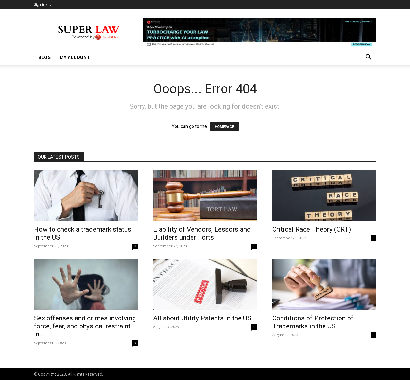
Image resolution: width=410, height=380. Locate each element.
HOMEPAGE (224, 127)
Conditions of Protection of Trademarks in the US (313, 322)
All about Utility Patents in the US (202, 318)
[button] (368, 58)
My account (75, 57)
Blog (44, 57)
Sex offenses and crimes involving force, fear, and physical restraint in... (85, 326)
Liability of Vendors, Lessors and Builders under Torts (202, 233)
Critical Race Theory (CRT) (311, 229)
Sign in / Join (44, 4)
